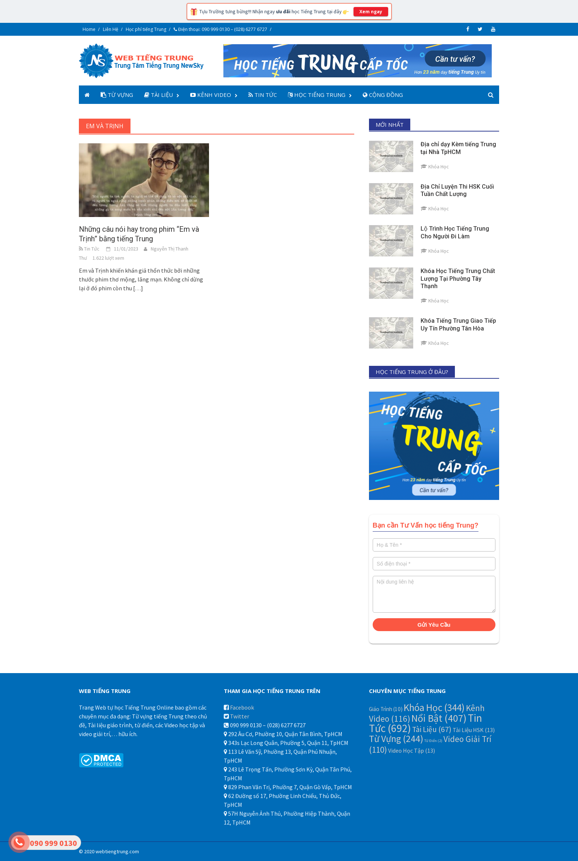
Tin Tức (262, 94)
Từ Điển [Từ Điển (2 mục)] (433, 740)
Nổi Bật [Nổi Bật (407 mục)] (439, 718)
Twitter (239, 716)
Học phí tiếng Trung (146, 29)
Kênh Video (210, 94)
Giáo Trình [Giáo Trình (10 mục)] (386, 709)
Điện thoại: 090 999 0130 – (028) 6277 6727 (220, 29)
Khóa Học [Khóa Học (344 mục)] (434, 707)
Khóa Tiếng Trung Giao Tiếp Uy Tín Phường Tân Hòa (458, 324)
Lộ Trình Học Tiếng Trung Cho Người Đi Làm (455, 232)
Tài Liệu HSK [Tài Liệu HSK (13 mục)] (474, 730)
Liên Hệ (110, 29)
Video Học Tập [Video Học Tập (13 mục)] (411, 750)
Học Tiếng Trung (316, 94)
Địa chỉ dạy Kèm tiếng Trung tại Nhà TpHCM (458, 148)
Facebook (242, 707)
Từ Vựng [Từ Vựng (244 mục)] (396, 739)
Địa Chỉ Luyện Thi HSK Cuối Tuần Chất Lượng (457, 190)
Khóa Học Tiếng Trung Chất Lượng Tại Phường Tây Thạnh (458, 278)
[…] (137, 288)
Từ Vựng (117, 94)
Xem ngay (370, 11)
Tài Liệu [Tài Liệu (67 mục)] (432, 729)
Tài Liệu (158, 94)
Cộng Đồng (383, 94)
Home (89, 29)
